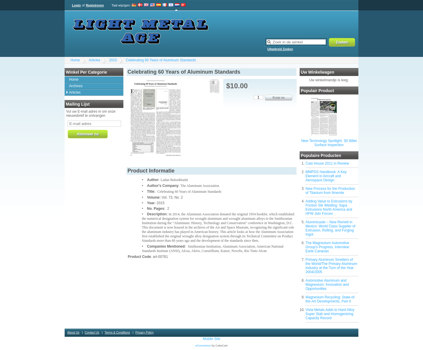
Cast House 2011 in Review (327, 163)
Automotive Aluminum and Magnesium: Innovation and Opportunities (327, 284)
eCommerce (203, 345)
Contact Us (92, 332)
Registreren (95, 5)
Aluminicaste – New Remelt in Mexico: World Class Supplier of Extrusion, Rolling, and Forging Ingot (330, 228)
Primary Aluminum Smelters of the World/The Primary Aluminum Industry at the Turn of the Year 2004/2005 (331, 266)
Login (76, 5)
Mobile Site (211, 339)
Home (75, 60)
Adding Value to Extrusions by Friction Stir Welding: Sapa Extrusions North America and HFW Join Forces (329, 207)
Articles (94, 60)
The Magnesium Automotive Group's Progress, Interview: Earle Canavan (328, 247)
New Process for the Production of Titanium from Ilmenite (330, 191)
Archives (76, 86)
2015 (113, 60)
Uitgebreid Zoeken (280, 49)
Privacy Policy (144, 332)
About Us (73, 332)
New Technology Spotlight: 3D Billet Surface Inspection (329, 143)
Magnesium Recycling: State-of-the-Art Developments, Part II (330, 299)
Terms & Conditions (117, 332)
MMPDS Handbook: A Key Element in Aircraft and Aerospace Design (326, 176)
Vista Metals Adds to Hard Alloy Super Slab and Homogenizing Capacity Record (330, 314)
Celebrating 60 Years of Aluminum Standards (161, 60)
